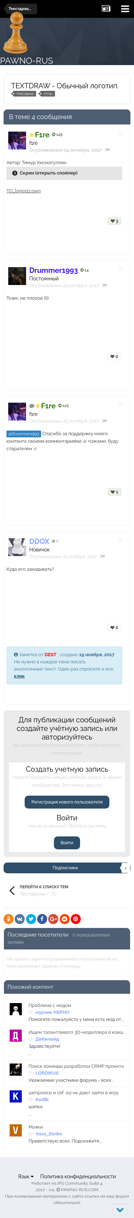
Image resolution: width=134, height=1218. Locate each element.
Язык (26, 1176)
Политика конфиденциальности (78, 1176)
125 (57, 134)
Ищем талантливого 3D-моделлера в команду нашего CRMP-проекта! (77, 1032)
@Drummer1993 (23, 433)
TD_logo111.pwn (23, 190)
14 (84, 270)
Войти (67, 842)
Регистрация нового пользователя (67, 802)
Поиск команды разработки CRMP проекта (76, 1066)
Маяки (36, 1127)
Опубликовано (64, 285)
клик (19, 676)
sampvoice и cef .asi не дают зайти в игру (74, 1092)
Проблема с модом (50, 1005)
